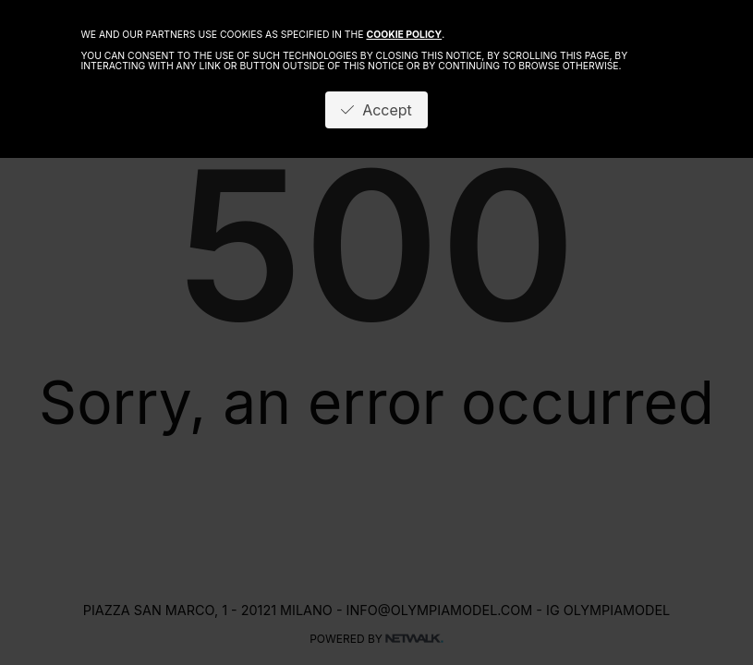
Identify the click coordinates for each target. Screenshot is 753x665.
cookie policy (404, 35)
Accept (376, 110)
